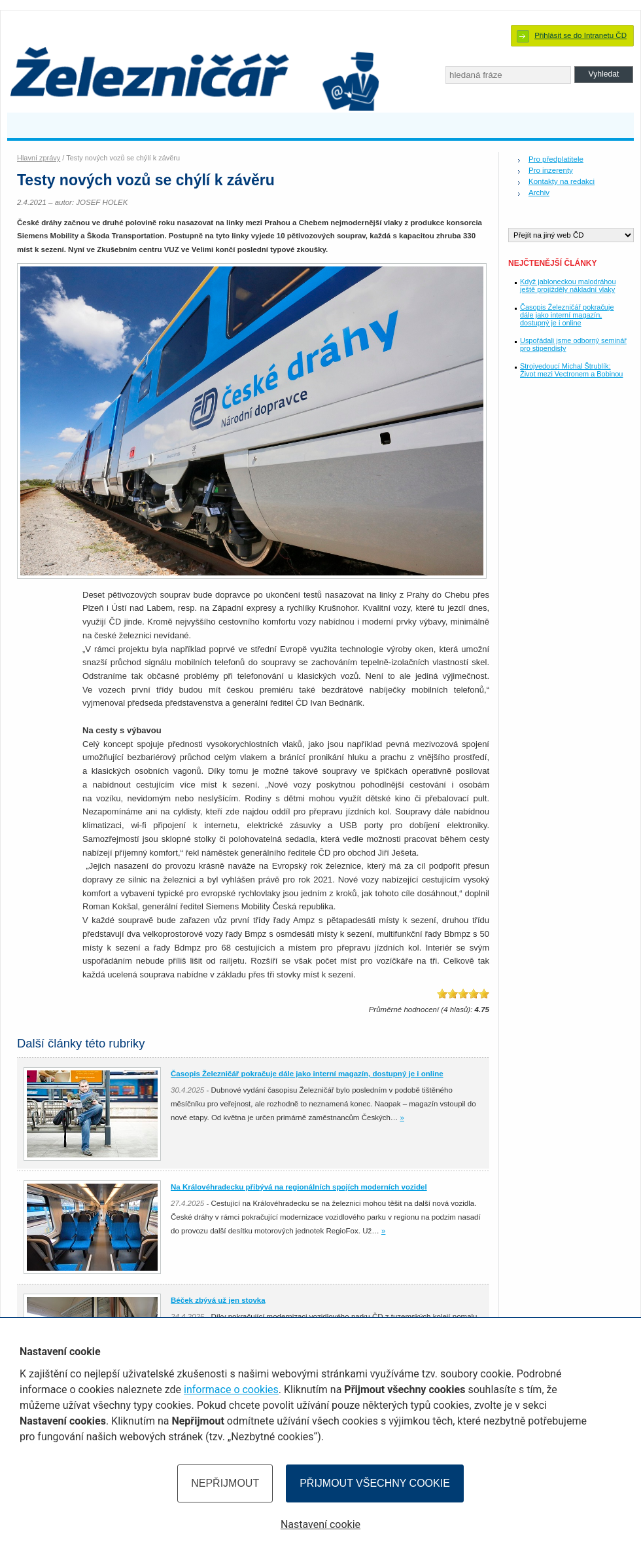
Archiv (538, 192)
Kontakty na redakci (561, 181)
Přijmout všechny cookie (375, 1483)
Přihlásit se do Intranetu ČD (580, 35)
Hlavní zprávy (38, 158)
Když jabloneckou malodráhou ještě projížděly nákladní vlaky (568, 285)
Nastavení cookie (320, 1524)
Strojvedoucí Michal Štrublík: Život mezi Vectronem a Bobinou (571, 370)
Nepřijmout (225, 1483)
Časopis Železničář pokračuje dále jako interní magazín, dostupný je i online (567, 315)
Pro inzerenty (550, 170)
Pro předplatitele (555, 159)
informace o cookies (231, 1389)
